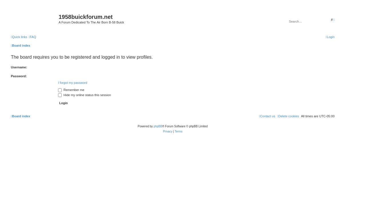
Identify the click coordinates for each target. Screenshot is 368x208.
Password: (19, 76)
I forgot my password (72, 82)
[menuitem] (32, 36)
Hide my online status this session (84, 95)
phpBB (158, 126)
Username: (19, 67)
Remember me (71, 90)
